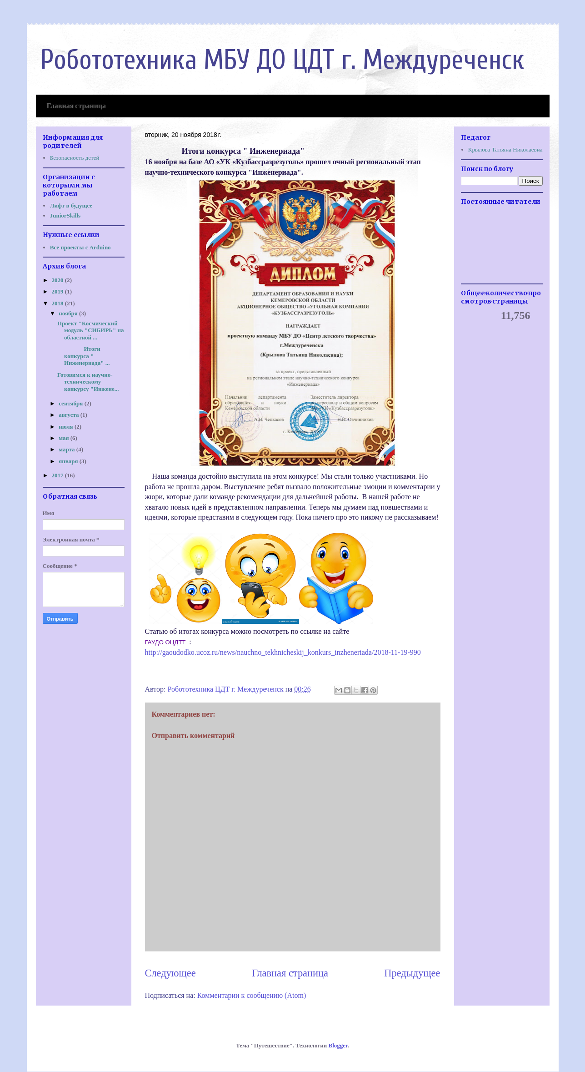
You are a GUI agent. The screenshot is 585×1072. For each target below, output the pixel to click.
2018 (58, 303)
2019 (58, 291)
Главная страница (76, 106)
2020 (58, 280)
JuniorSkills (65, 215)
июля (67, 426)
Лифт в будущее (71, 205)
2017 (58, 475)
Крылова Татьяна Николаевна (505, 149)
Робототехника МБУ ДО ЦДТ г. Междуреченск (282, 60)
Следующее (170, 973)
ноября (69, 313)
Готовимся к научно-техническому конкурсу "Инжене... (88, 381)
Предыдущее (412, 973)
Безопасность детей (75, 157)
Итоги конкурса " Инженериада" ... (83, 355)
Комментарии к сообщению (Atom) (251, 995)
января (69, 461)
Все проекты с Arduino (80, 247)
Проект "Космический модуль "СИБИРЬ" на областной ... (90, 330)
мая (64, 438)
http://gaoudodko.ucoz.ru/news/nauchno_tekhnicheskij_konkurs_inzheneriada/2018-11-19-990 (283, 652)
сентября (71, 403)
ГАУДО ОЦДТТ (166, 642)
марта (67, 449)
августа (69, 414)
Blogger (338, 1045)
